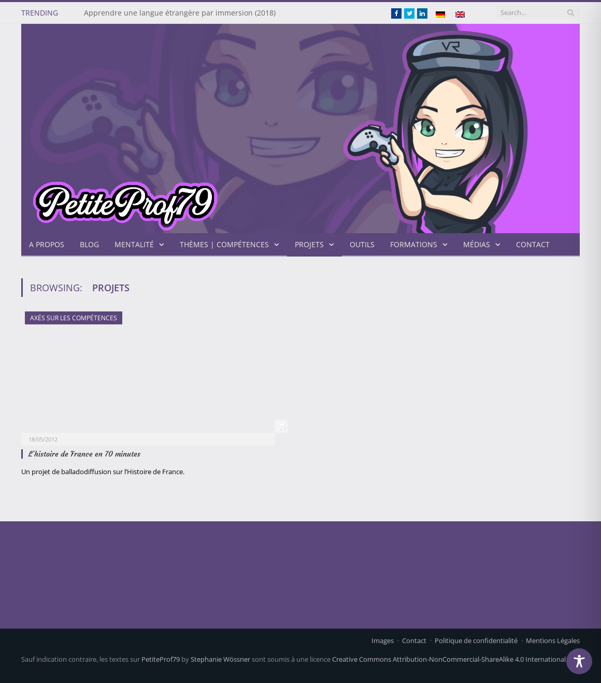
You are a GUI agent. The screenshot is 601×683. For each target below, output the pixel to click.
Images (382, 640)
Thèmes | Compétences (224, 244)
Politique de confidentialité (476, 640)
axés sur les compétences (73, 318)
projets (309, 244)
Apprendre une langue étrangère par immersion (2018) (180, 13)
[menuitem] (440, 14)
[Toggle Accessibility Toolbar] (579, 661)
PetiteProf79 (160, 659)
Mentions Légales (553, 640)
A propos (46, 244)
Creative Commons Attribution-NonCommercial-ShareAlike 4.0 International (449, 659)
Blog (89, 244)
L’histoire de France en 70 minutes (84, 454)
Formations (413, 244)
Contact (533, 244)
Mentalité (134, 244)
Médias (476, 244)
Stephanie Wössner (220, 659)
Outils (362, 244)
